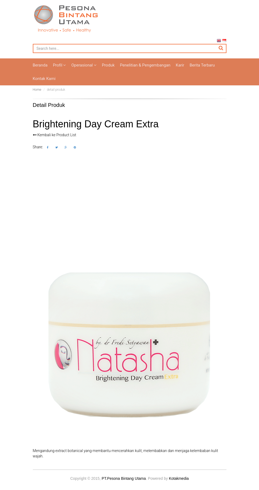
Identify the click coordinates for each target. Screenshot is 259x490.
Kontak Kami (44, 84)
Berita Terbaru (202, 70)
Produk (108, 70)
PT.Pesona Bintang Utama (124, 484)
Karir (180, 70)
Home (37, 95)
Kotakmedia (179, 484)
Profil (59, 70)
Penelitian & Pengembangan (145, 70)
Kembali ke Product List (54, 140)
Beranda (40, 70)
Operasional (83, 70)
